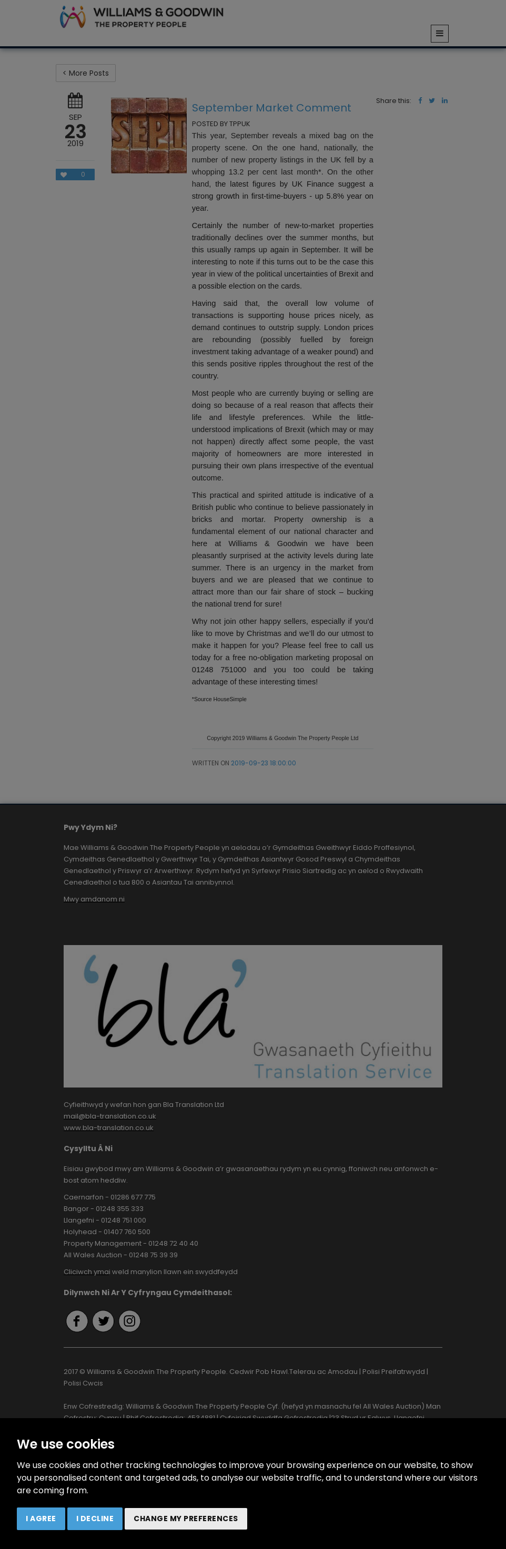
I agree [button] (41, 1518)
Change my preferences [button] (186, 1518)
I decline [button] (95, 1518)
